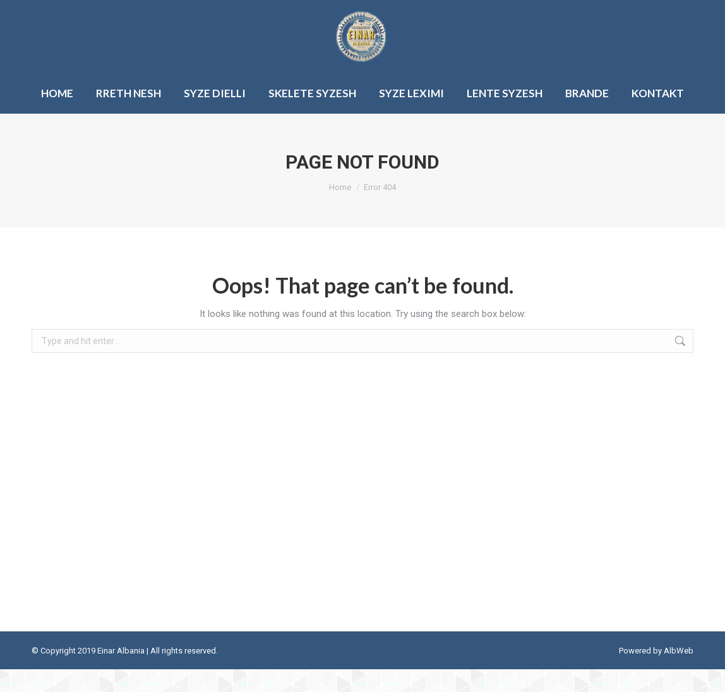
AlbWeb (678, 673)
